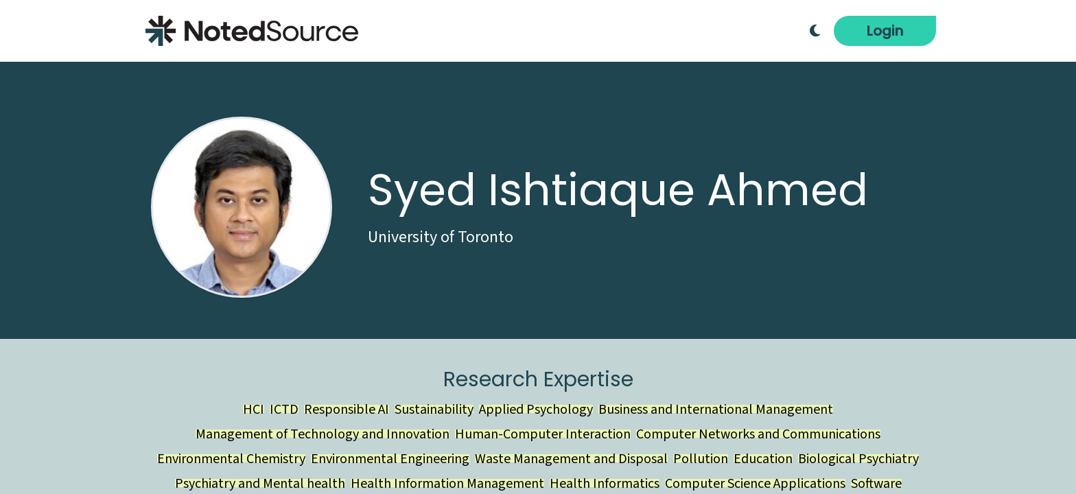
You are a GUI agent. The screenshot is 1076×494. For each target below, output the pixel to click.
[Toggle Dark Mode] (815, 30)
